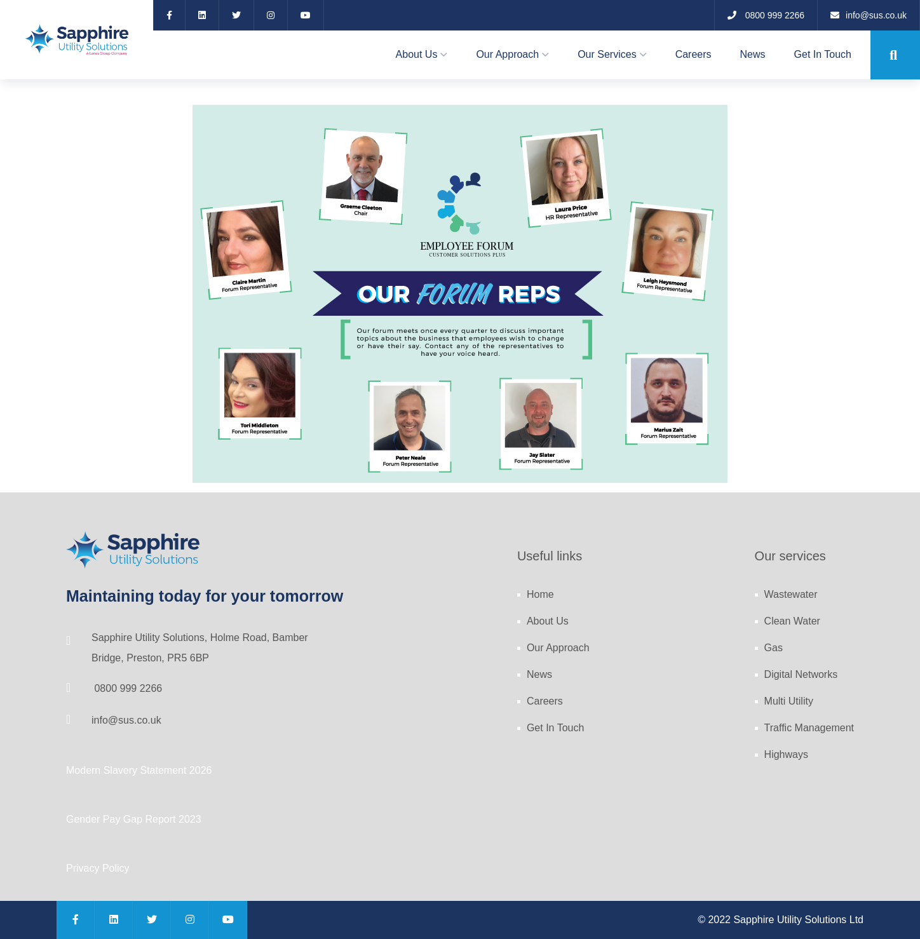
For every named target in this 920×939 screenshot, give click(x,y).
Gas (773, 647)
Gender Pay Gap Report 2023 (133, 819)
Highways (786, 754)
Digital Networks (801, 674)
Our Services (607, 54)
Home (540, 594)
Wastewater (791, 594)
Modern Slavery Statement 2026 (139, 770)
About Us (417, 54)
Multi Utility (788, 701)
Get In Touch (822, 54)
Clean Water (792, 621)
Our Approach (507, 54)
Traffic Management (809, 727)
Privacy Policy (98, 868)
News (753, 54)
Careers (693, 54)
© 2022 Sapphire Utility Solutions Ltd (780, 919)
